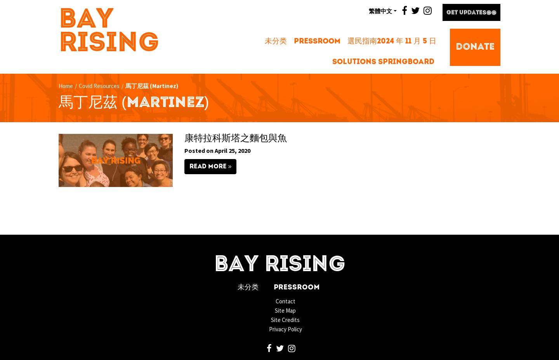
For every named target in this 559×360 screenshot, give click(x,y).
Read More (208, 167)
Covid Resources (99, 86)
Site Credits (285, 320)
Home (66, 86)
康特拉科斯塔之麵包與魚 (235, 139)
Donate (475, 47)
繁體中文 (380, 10)
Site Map (285, 310)
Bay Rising (109, 32)
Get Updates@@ (471, 13)
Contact (285, 301)
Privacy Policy (285, 329)
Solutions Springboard (383, 62)
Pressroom (317, 41)
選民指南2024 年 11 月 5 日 (391, 41)
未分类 (276, 41)
